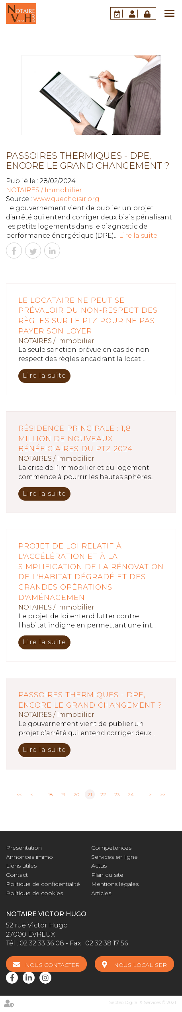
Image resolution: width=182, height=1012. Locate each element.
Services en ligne (114, 856)
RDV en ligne (118, 13)
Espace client (133, 13)
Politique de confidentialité (43, 884)
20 (76, 794)
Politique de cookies (34, 893)
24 (131, 794)
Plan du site (107, 874)
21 (90, 794)
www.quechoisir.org (66, 199)
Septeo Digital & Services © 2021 (142, 1002)
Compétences (111, 847)
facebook (12, 978)
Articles (101, 893)
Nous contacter (52, 965)
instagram (45, 978)
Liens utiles (21, 865)
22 (103, 794)
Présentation (24, 847)
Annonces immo (29, 856)
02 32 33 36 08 (42, 943)
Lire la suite (138, 235)
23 (116, 794)
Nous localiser (140, 965)
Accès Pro (148, 13)
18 (50, 794)
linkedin (29, 978)
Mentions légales (115, 884)
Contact (17, 874)
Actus (99, 865)
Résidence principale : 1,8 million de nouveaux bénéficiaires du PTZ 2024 (75, 438)
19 (63, 794)
